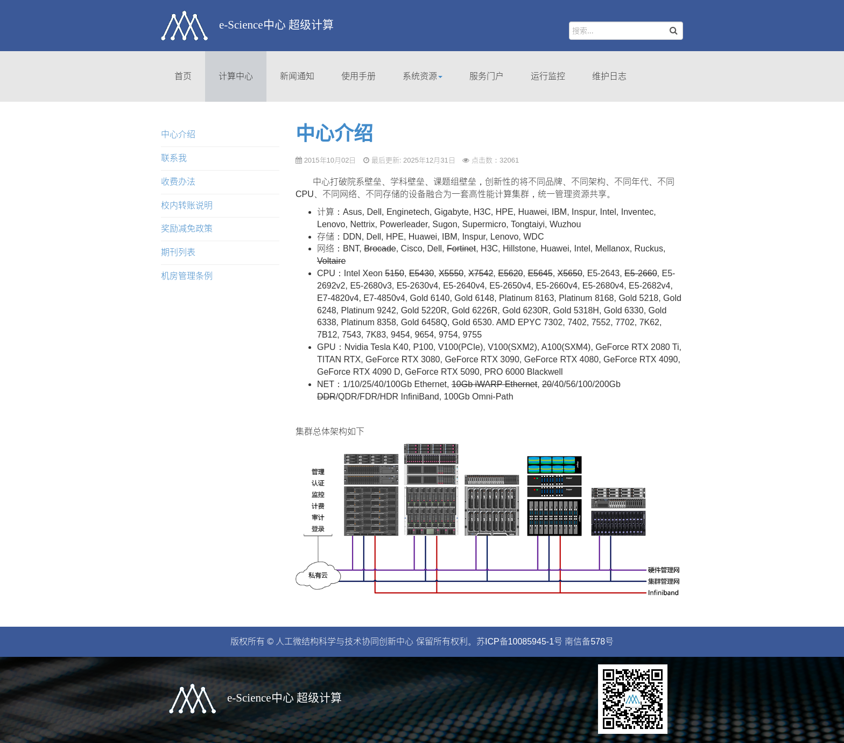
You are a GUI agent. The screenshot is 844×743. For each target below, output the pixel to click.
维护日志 (609, 76)
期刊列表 (178, 252)
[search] (626, 31)
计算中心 (236, 76)
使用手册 (358, 76)
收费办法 (178, 181)
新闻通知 (297, 76)
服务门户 (486, 76)
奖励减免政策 (187, 228)
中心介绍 (334, 134)
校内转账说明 (187, 205)
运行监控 (548, 76)
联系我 (174, 158)
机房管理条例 (187, 276)
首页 (183, 76)
